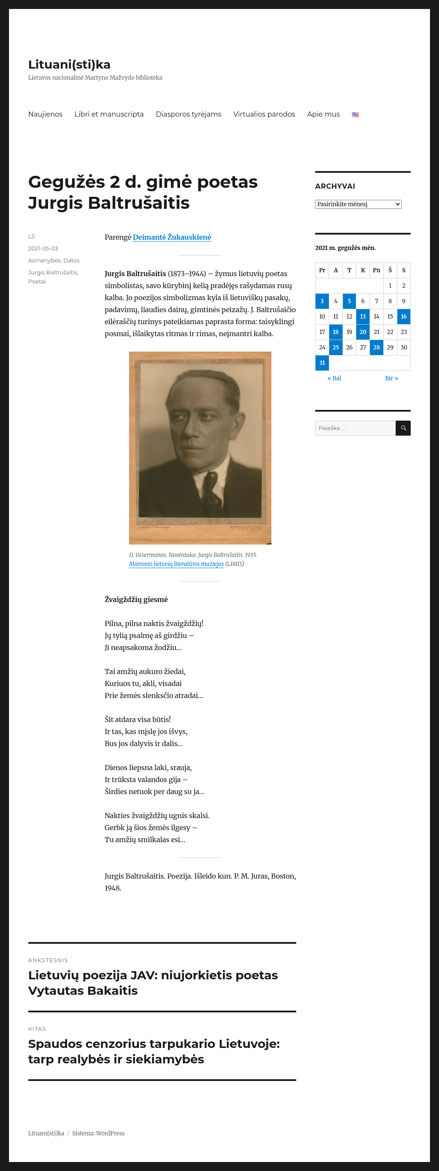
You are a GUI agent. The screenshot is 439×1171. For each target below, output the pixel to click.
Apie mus (323, 114)
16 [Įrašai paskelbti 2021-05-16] (404, 316)
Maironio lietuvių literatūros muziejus (176, 564)
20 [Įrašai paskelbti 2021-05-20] (363, 332)
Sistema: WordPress (98, 1133)
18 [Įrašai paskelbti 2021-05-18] (336, 332)
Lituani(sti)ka (69, 64)
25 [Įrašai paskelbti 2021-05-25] (336, 347)
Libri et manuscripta (109, 114)
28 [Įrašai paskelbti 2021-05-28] (376, 347)
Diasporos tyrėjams (188, 114)
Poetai (37, 281)
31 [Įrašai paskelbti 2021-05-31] (322, 363)
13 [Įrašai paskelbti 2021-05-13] (363, 316)
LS (31, 236)
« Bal (334, 378)
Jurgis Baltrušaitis (53, 272)
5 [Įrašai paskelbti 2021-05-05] (349, 301)
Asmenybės (44, 260)
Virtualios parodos (264, 114)
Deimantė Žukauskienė (172, 237)
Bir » (391, 378)
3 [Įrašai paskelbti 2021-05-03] (322, 301)
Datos (71, 260)
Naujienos (45, 114)
